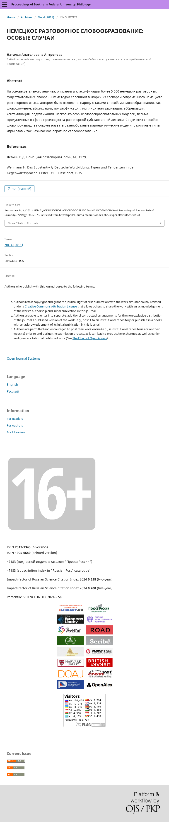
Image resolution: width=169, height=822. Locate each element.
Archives (26, 17)
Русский (13, 391)
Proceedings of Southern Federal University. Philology (51, 4)
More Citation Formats (23, 223)
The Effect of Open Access (89, 338)
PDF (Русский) (21, 189)
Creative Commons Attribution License (51, 306)
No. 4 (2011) (46, 17)
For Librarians (16, 432)
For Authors (15, 425)
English (12, 384)
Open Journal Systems (23, 358)
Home (11, 17)
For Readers (15, 419)
